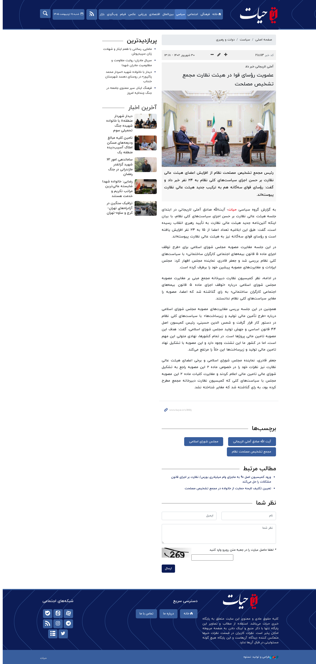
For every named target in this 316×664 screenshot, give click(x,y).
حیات (255, 14)
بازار (100, 14)
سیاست (243, 40)
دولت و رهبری (224, 40)
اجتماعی (191, 14)
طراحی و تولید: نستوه (259, 657)
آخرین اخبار (141, 107)
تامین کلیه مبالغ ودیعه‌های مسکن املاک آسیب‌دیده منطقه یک (118, 145)
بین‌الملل (166, 14)
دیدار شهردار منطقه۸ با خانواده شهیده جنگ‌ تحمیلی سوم (118, 123)
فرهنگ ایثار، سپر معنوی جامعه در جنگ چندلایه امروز (128, 90)
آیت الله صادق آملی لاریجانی (251, 441)
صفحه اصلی (262, 40)
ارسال (167, 568)
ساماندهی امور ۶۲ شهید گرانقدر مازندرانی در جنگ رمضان (118, 166)
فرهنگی (203, 14)
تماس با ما (145, 613)
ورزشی (141, 14)
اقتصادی (153, 14)
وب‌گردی (110, 14)
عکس (130, 14)
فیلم (121, 14)
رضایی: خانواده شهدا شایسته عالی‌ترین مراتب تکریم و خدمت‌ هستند (116, 188)
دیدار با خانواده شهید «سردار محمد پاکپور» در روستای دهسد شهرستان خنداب (127, 77)
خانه (215, 14)
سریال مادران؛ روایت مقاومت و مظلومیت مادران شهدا (130, 62)
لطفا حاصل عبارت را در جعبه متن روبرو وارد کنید (241, 550)
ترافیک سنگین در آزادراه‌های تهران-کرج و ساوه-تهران (118, 208)
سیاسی (179, 14)
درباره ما (167, 613)
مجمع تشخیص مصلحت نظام (250, 451)
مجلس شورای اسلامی (202, 441)
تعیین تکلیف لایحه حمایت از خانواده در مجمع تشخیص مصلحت (226, 488)
